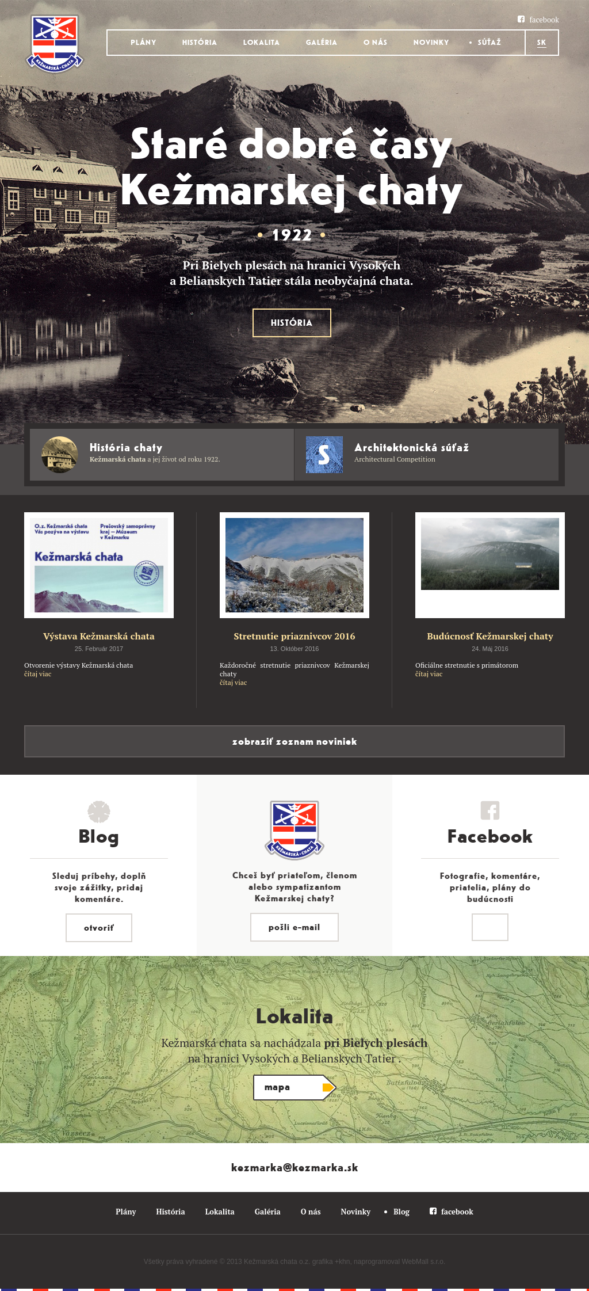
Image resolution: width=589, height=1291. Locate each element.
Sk (541, 42)
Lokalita (261, 42)
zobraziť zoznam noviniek (294, 741)
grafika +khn (331, 1262)
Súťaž (490, 42)
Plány (143, 42)
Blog (401, 1211)
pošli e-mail (294, 927)
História (199, 42)
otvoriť (99, 928)
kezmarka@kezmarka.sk (294, 1167)
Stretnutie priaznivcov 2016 (294, 636)
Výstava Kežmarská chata (99, 636)
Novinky (431, 42)
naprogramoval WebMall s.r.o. (399, 1262)
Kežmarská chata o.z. (277, 1262)
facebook (544, 19)
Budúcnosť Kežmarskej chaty (490, 636)
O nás (376, 42)
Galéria (322, 42)
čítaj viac (37, 673)
